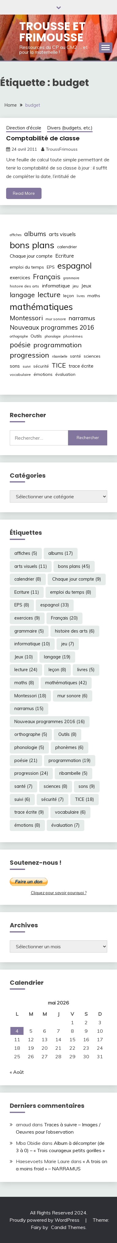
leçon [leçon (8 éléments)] (68, 295)
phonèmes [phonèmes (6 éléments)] (73, 336)
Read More (24, 193)
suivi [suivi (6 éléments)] (27, 366)
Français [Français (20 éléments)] (46, 277)
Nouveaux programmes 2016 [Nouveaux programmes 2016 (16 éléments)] (52, 327)
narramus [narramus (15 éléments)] (82, 318)
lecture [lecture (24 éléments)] (49, 294)
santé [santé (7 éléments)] (75, 356)
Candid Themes (68, 1227)
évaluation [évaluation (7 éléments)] (65, 374)
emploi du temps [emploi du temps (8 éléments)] (27, 267)
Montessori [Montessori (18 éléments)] (26, 318)
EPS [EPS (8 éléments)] (51, 267)
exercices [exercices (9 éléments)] (20, 277)
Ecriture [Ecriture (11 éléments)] (64, 255)
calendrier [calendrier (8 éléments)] (67, 246)
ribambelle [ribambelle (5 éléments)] (59, 356)
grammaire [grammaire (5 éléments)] (71, 278)
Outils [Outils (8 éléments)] (36, 336)
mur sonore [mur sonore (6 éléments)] (56, 319)
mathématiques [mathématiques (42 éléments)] (41, 306)
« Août (17, 1072)
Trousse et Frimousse (52, 31)
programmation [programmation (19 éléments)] (57, 345)
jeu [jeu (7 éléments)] (76, 285)
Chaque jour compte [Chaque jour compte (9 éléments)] (31, 256)
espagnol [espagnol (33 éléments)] (74, 265)
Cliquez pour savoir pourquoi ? (58, 892)
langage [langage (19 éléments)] (22, 294)
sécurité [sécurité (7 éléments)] (41, 366)
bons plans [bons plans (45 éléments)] (32, 244)
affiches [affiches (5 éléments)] (15, 235)
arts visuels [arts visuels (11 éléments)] (62, 234)
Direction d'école (23, 128)
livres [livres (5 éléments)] (81, 296)
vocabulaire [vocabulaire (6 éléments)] (20, 374)
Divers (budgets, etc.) (70, 128)
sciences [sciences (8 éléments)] (92, 356)
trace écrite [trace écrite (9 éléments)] (81, 366)
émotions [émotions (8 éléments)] (43, 374)
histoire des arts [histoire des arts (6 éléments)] (24, 286)
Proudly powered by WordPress (45, 1220)
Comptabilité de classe (43, 138)
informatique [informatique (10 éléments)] (56, 286)
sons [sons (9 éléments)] (15, 366)
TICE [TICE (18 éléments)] (59, 365)
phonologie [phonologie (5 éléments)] (52, 336)
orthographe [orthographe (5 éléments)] (19, 336)
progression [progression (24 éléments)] (29, 354)
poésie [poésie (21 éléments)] (20, 344)
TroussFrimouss (62, 149)
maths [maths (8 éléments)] (93, 295)
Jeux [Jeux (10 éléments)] (86, 286)
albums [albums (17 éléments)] (35, 234)
